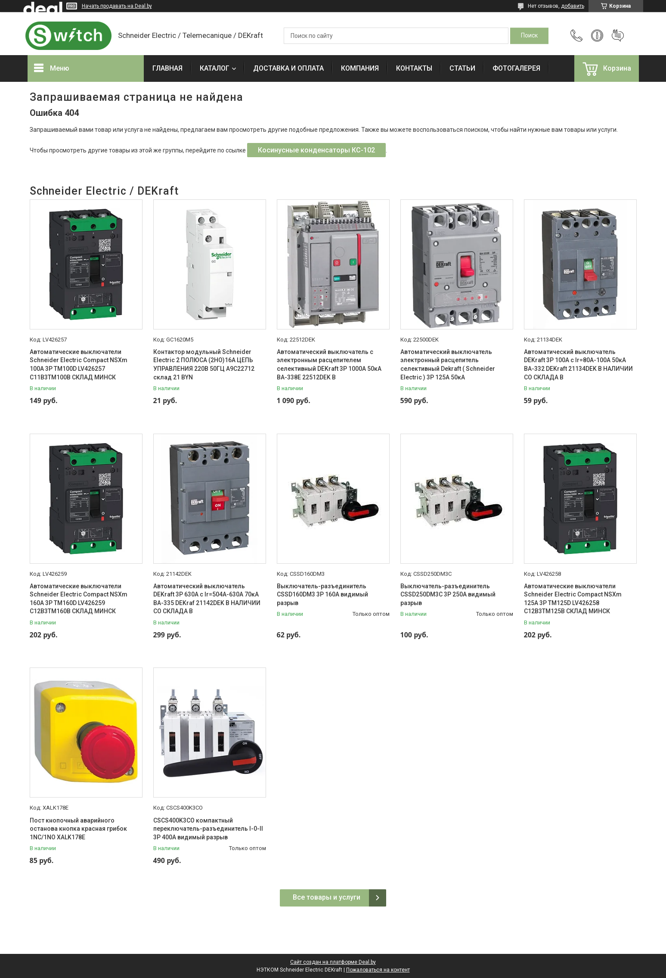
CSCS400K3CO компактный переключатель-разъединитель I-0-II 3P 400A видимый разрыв (208, 829)
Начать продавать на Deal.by (117, 6)
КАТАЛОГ (214, 68)
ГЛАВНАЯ (167, 68)
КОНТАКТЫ (414, 68)
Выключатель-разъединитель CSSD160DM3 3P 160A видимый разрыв (322, 594)
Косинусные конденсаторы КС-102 (316, 150)
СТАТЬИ (462, 68)
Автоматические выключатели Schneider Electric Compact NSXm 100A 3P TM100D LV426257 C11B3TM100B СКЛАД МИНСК (78, 364)
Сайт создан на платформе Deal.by (333, 962)
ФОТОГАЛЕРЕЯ (516, 68)
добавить (572, 6)
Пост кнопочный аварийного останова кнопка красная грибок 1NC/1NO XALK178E (78, 829)
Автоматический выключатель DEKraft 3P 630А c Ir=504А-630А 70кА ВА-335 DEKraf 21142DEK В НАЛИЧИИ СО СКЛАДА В (206, 599)
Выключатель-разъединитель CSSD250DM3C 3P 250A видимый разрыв (448, 594)
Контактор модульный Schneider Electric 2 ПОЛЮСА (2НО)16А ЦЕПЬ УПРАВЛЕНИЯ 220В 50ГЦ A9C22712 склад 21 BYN (203, 364)
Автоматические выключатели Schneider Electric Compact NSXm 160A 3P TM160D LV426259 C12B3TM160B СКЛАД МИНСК (78, 599)
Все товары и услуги (326, 897)
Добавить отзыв (618, 35)
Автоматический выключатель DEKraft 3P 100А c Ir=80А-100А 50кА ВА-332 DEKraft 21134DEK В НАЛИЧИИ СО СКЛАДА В (578, 364)
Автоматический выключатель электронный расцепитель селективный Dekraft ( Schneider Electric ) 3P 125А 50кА (447, 364)
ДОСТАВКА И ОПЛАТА (288, 68)
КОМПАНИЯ (360, 68)
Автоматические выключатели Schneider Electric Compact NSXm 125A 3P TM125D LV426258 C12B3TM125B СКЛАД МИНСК (573, 599)
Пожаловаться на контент (378, 970)
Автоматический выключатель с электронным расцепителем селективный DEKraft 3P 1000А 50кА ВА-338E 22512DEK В (329, 364)
